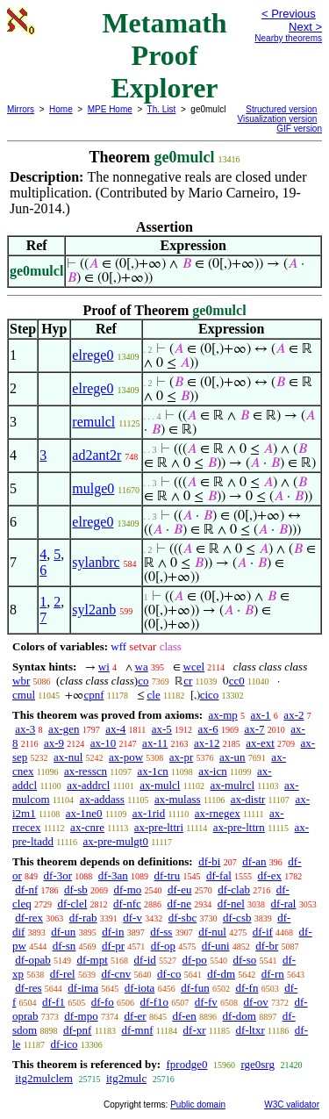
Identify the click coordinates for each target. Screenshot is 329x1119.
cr (187, 680)
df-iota (140, 987)
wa (141, 666)
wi (104, 666)
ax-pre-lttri (158, 827)
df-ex (270, 875)
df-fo (102, 1001)
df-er (135, 1015)
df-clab (234, 889)
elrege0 (92, 355)
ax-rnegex (217, 813)
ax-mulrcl (233, 785)
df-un (63, 931)
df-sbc (182, 917)
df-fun (195, 987)
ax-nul (68, 757)
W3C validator (291, 1104)
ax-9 (54, 743)
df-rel (62, 973)
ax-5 (162, 728)
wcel (194, 666)
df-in (113, 931)
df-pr (113, 945)
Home (61, 109)
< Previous (288, 13)
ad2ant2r (96, 455)
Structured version (281, 109)
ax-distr (248, 799)
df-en (184, 1015)
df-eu (179, 889)
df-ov (256, 1001)
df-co (169, 973)
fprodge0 (186, 1064)
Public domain (197, 1104)
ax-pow (126, 757)
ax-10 (103, 743)
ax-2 (293, 714)
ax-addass (102, 799)
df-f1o (154, 1001)
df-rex (29, 917)
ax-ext (260, 743)
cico (209, 694)
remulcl (93, 421)
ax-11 (155, 743)
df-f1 (53, 1001)
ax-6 (208, 728)
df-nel (231, 903)
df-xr (194, 1030)
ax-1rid (149, 813)
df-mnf (137, 1030)
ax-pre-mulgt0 (115, 841)
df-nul (212, 931)
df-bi (209, 861)
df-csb (237, 917)
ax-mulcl (159, 785)
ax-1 (261, 714)
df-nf (26, 889)
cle (154, 694)
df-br (266, 945)
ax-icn (212, 771)
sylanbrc (95, 562)
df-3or (58, 875)
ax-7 (254, 728)
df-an (254, 861)
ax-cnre (87, 827)
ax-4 (115, 728)
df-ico (63, 1044)
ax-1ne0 (84, 813)
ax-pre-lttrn (239, 827)
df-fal (219, 875)
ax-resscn (85, 771)
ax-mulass (177, 799)
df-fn (246, 987)
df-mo (127, 889)
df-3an (113, 875)
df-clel (72, 903)
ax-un (232, 757)
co (143, 680)
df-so (245, 959)
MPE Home (110, 109)
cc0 (237, 680)
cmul (23, 694)
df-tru (167, 875)
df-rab (83, 917)
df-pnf (77, 1030)
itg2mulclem (44, 1078)
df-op (163, 945)
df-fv (206, 1001)
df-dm (221, 973)
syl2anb (94, 609)
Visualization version (277, 119)
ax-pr (181, 757)
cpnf (93, 694)
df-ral (284, 903)
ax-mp (223, 714)
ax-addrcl (88, 785)
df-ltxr (250, 1030)
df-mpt (91, 959)
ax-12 (207, 743)
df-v (132, 917)
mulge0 (93, 488)
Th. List (161, 109)
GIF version (299, 128)
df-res (28, 987)
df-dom (239, 1015)
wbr (21, 680)
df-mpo (80, 1015)
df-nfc (127, 903)
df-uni (216, 945)
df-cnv (116, 973)
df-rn (272, 973)
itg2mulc (126, 1078)
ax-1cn (152, 771)
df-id (145, 959)
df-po (194, 959)
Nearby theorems (288, 38)
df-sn (64, 945)
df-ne (179, 903)
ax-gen (63, 728)
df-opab (32, 959)
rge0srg (257, 1064)
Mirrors (20, 109)
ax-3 (25, 728)
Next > (305, 26)
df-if (263, 931)
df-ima (83, 987)
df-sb (76, 889)
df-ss (161, 931)
